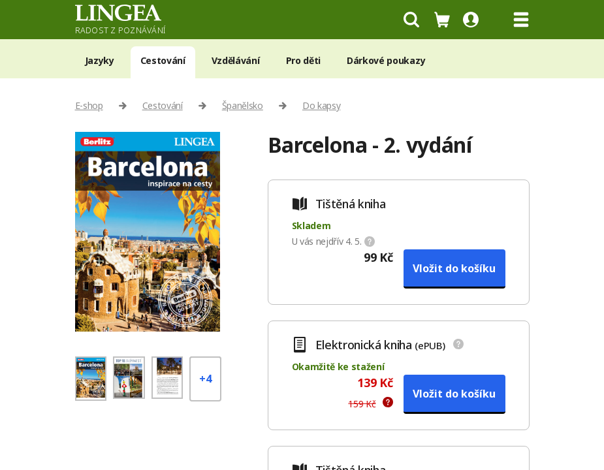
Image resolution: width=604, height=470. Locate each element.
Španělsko (242, 105)
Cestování (162, 60)
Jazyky (99, 60)
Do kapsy (321, 105)
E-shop (89, 105)
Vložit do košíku (454, 268)
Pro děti (303, 60)
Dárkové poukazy (386, 60)
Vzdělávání (236, 60)
